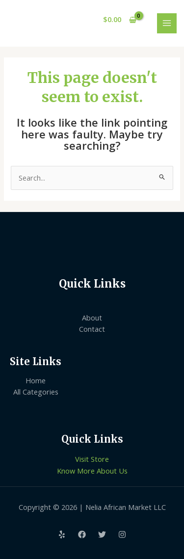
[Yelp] (62, 534)
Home (36, 380)
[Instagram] (122, 534)
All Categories (35, 392)
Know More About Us (92, 471)
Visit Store (92, 459)
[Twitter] (102, 534)
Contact (92, 329)
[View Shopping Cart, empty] (120, 19)
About (92, 317)
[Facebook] (82, 534)
